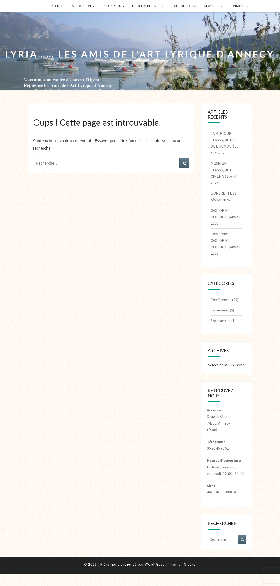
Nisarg (190, 564)
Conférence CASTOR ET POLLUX (220, 240)
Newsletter (213, 6)
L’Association (80, 6)
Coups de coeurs (184, 6)
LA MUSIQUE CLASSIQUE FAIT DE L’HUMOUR (224, 140)
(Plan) (212, 429)
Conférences (221, 299)
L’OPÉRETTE (221, 193)
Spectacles (219, 320)
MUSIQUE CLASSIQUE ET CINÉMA (222, 170)
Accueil (57, 6)
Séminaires (220, 310)
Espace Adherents (146, 6)
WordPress (155, 564)
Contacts (237, 6)
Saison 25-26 (111, 6)
